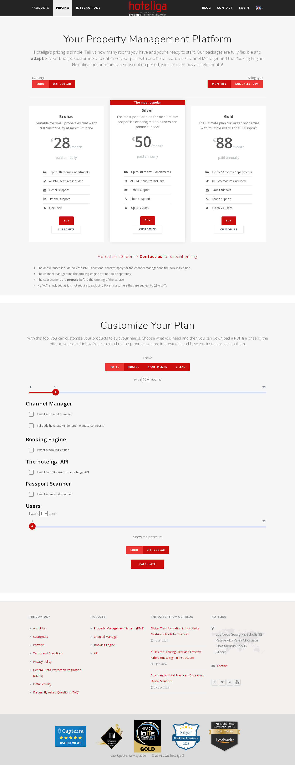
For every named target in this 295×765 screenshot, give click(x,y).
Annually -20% (247, 84)
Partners (39, 645)
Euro (40, 84)
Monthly (219, 84)
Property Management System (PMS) (119, 628)
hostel (133, 367)
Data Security (42, 684)
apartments (157, 367)
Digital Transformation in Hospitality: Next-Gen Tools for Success (175, 631)
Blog (206, 8)
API (96, 653)
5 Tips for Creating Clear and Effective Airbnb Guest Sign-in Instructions (176, 655)
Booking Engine (104, 645)
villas (180, 367)
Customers (40, 637)
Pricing (63, 8)
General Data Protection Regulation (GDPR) (57, 673)
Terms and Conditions (48, 653)
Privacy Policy (42, 662)
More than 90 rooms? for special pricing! (147, 257)
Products (40, 8)
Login (244, 8)
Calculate (147, 564)
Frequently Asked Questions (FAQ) (56, 692)
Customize (66, 229)
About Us (39, 628)
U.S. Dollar (62, 84)
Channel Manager (106, 637)
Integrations (89, 8)
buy (66, 220)
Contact (225, 8)
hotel (114, 367)
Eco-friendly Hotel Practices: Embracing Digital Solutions (177, 678)
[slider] (55, 392)
